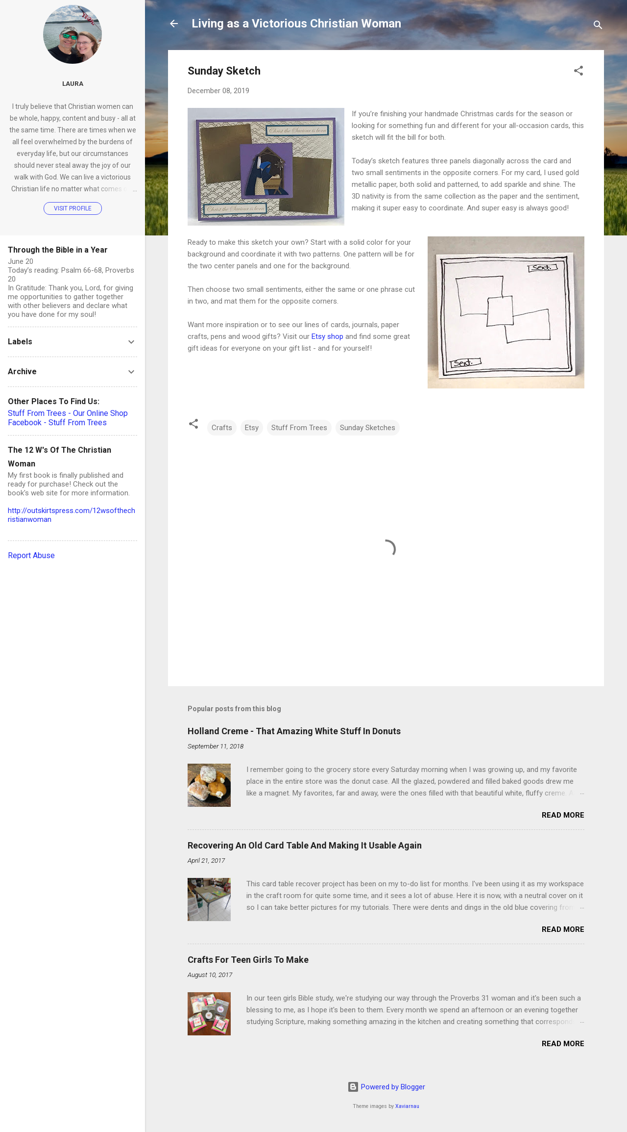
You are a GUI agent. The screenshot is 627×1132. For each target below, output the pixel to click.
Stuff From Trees (299, 427)
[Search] (598, 27)
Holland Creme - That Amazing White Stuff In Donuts (294, 731)
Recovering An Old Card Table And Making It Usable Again (305, 845)
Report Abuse (31, 555)
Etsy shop (327, 336)
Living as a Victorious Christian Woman (296, 23)
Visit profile (73, 208)
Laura (72, 83)
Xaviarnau (407, 1106)
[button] (578, 72)
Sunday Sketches (367, 427)
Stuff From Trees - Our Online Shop (68, 413)
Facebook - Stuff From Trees (57, 422)
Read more (563, 815)
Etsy (252, 427)
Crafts (222, 427)
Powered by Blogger (386, 1086)
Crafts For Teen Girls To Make (248, 959)
